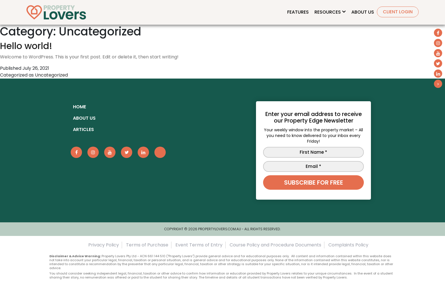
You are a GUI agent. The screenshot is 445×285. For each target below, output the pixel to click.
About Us (362, 12)
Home (79, 107)
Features (298, 12)
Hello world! (26, 45)
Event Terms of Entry (198, 245)
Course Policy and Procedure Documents (275, 245)
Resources (327, 12)
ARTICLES (83, 129)
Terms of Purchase (147, 245)
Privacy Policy (103, 245)
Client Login (398, 12)
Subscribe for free (313, 182)
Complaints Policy (348, 245)
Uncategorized (51, 75)
